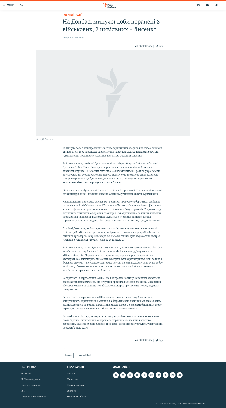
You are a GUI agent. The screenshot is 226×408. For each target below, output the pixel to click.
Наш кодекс (73, 379)
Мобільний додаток (31, 379)
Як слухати (26, 374)
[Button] (143, 46)
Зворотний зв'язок (77, 396)
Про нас (71, 374)
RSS (23, 391)
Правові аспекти (76, 385)
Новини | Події (72, 15)
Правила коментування (33, 396)
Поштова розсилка (31, 385)
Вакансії (71, 391)
